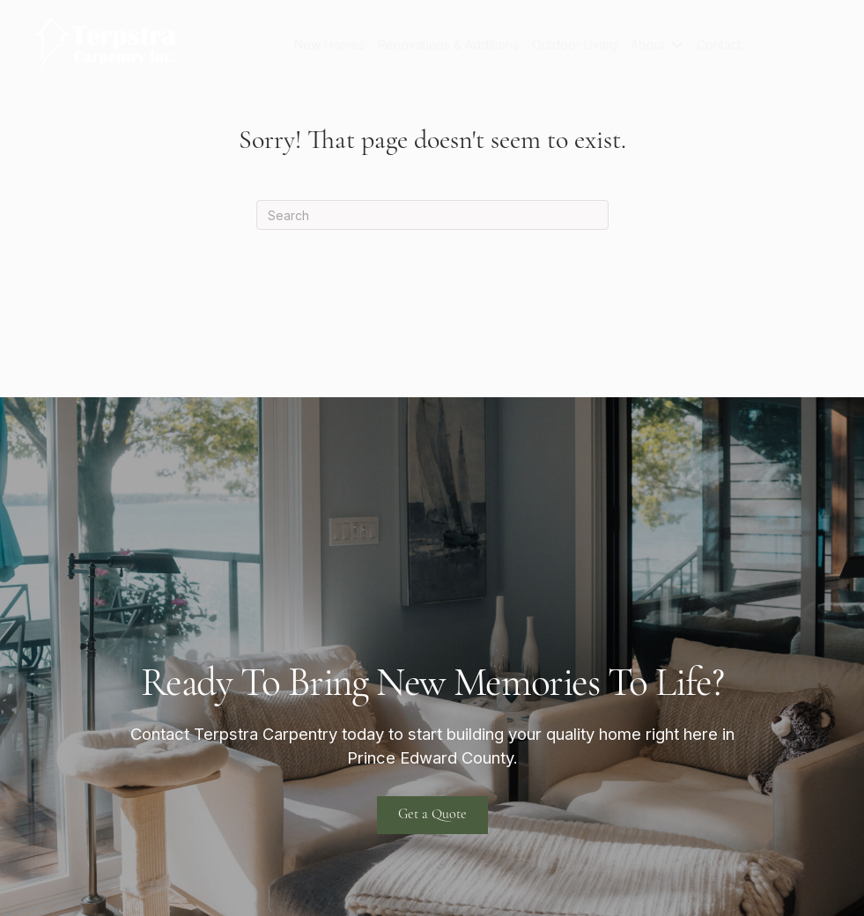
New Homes (329, 44)
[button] (677, 44)
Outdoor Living (574, 44)
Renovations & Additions (448, 44)
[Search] (432, 215)
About (648, 44)
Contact (719, 44)
